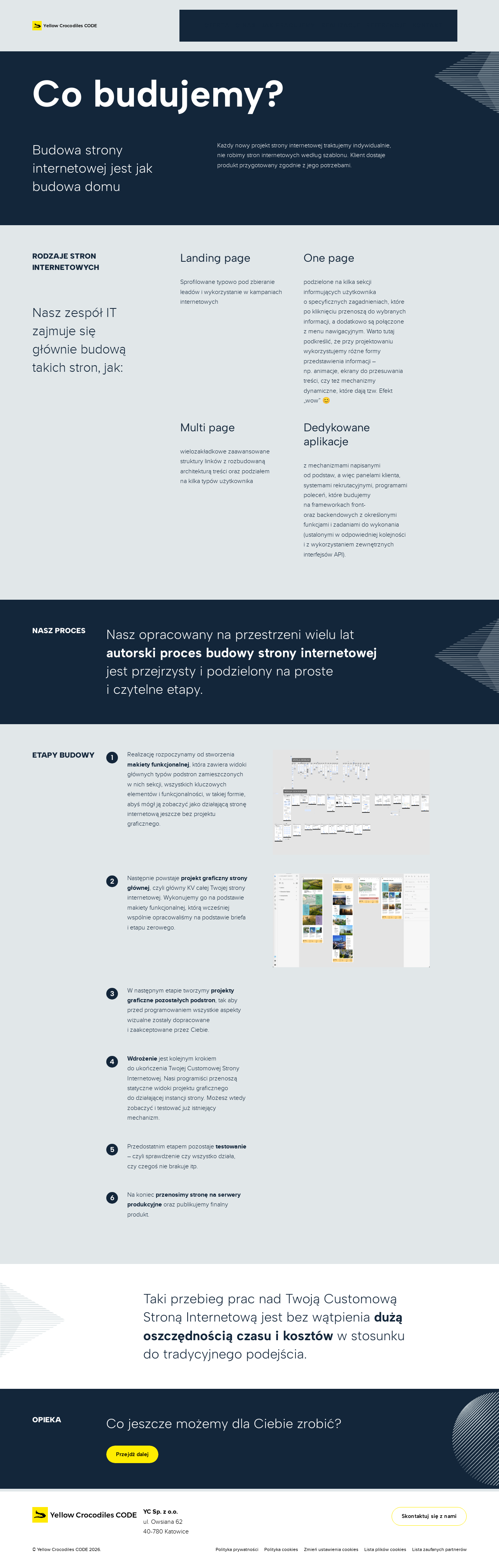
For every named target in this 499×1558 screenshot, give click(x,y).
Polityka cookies (281, 1549)
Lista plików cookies (385, 1549)
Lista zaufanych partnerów (439, 1549)
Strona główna (52, 47)
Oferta (91, 47)
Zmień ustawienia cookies (331, 1549)
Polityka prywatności (237, 1549)
